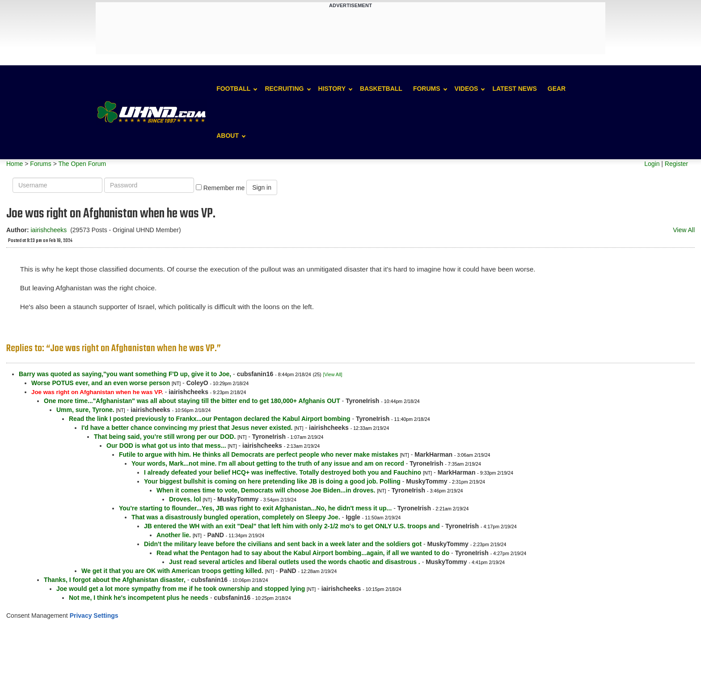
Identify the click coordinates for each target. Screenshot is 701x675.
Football (233, 88)
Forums (426, 88)
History (332, 88)
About (227, 135)
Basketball (381, 88)
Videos (466, 88)
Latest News (514, 88)
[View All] (332, 374)
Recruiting (284, 88)
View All (684, 229)
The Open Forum (82, 163)
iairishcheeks (48, 229)
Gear (557, 88)
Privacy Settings (94, 615)
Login (651, 163)
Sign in (261, 187)
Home (14, 163)
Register (676, 163)
